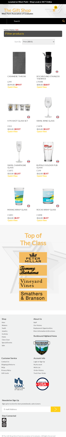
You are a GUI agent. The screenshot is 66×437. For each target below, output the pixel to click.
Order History (39, 370)
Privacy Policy (6, 370)
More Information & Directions (44, 331)
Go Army (5, 334)
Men (3, 322)
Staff (35, 322)
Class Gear (6, 340)
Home (6, 30)
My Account (38, 364)
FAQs (3, 367)
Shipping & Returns (8, 364)
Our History (37, 325)
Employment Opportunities (42, 328)
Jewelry (4, 331)
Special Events (7, 342)
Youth (4, 328)
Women (4, 325)
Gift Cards (5, 373)
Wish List (37, 367)
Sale (16, 30)
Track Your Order (40, 373)
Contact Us (5, 362)
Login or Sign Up (39, 362)
